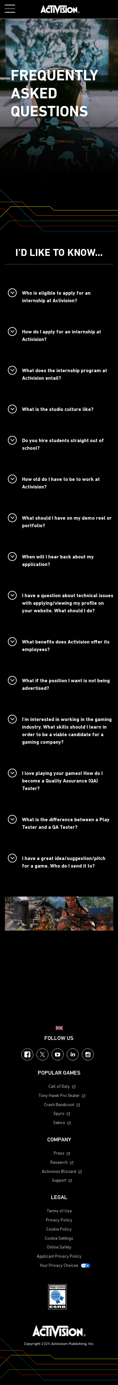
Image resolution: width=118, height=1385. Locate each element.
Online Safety (59, 1247)
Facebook (27, 1054)
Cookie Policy (59, 1229)
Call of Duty (59, 1086)
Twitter (42, 1054)
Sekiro (59, 1123)
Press (59, 1153)
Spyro (59, 1113)
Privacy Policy (59, 1220)
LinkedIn (73, 1054)
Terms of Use (59, 1211)
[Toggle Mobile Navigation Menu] (10, 9)
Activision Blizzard (59, 1171)
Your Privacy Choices (59, 1265)
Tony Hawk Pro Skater (59, 1096)
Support (59, 1180)
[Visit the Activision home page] (60, 9)
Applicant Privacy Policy (59, 1256)
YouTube (58, 1054)
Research (59, 1162)
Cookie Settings (59, 1238)
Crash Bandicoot (59, 1105)
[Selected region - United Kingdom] (59, 1028)
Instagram (88, 1054)
